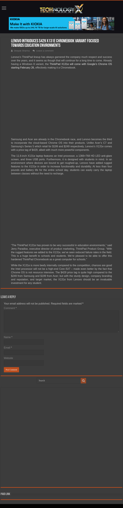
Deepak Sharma (22, 51)
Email (8, 347)
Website (8, 358)
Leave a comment (44, 51)
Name (8, 337)
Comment (10, 308)
